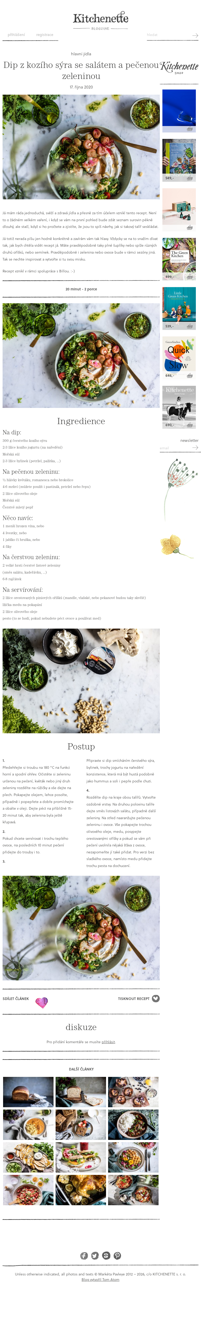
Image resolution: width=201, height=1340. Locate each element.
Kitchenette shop (179, 70)
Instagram (106, 1255)
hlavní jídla (81, 54)
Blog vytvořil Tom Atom (100, 1279)
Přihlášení (16, 34)
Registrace (44, 34)
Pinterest (117, 1255)
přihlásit (108, 1041)
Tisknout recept (134, 998)
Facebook (84, 1255)
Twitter (95, 1255)
